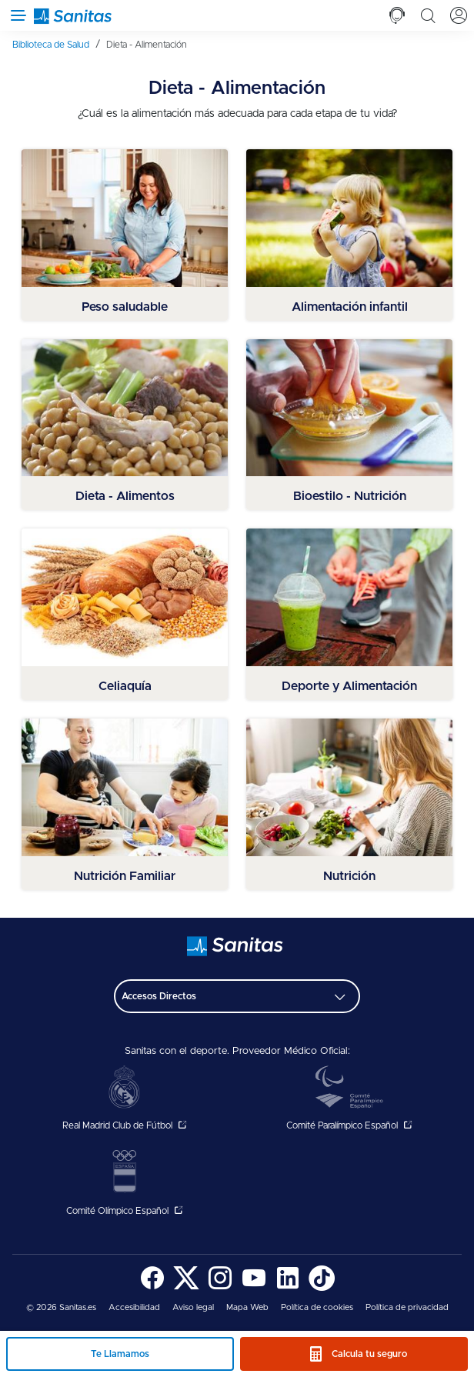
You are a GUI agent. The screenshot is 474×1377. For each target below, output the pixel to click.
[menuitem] (56, 44)
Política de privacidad (407, 1307)
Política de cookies (317, 1307)
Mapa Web (247, 1307)
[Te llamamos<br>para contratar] (397, 15)
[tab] (397, 15)
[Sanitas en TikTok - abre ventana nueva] (321, 1288)
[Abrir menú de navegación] (15, 15)
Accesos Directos (159, 996)
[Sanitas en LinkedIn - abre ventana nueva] (287, 1288)
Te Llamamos (120, 1354)
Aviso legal (193, 1307)
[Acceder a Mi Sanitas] (458, 15)
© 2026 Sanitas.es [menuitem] (61, 1307)
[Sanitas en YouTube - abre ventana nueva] (254, 1288)
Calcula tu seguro (369, 1354)
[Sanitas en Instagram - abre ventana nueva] (220, 1288)
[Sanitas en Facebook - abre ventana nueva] (152, 1288)
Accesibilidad (134, 1307)
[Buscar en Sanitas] (427, 15)
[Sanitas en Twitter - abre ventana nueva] (186, 1288)
